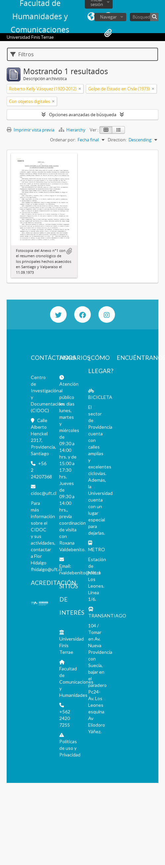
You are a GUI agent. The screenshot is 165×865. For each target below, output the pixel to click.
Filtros (22, 54)
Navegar (108, 17)
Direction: (117, 140)
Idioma (91, 16)
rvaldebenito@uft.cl (79, 572)
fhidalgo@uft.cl (46, 569)
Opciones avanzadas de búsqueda (82, 115)
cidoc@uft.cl (43, 493)
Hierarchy (72, 130)
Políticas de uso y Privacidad (70, 748)
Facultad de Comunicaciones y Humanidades (76, 682)
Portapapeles (108, 33)
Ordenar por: (63, 140)
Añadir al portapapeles (69, 251)
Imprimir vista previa (30, 130)
